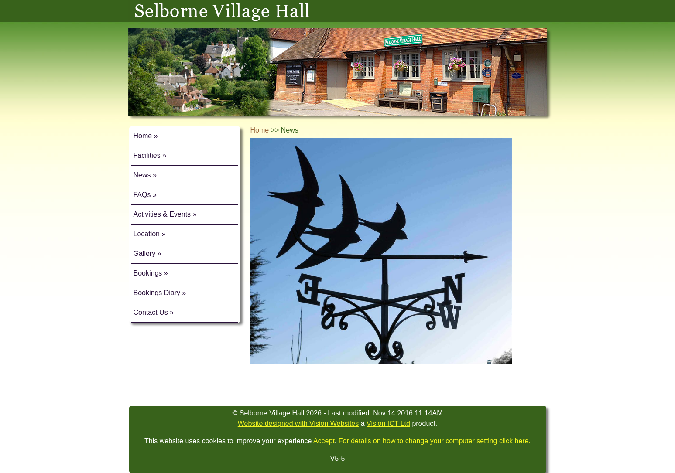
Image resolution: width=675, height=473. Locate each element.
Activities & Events (162, 214)
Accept (324, 441)
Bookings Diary (157, 292)
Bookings (148, 273)
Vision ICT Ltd (388, 423)
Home (143, 136)
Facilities (147, 155)
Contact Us (151, 312)
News (142, 175)
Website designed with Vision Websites (298, 423)
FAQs (142, 194)
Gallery (145, 253)
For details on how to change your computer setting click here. (435, 441)
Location (147, 234)
